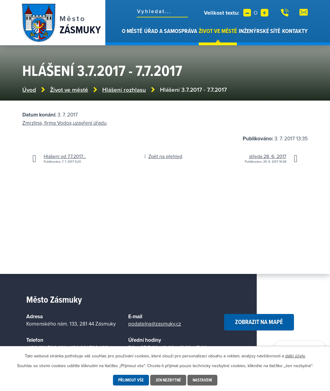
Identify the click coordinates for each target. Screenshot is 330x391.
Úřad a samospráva (170, 31)
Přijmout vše (131, 380)
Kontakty (295, 31)
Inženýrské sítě (259, 31)
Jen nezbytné (168, 380)
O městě (132, 31)
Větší (264, 13)
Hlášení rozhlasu (124, 90)
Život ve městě (218, 31)
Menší (247, 13)
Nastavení (202, 380)
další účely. (295, 356)
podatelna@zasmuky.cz (154, 323)
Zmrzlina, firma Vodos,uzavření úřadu (64, 123)
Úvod (117, 36)
